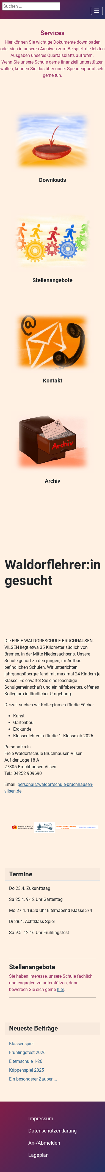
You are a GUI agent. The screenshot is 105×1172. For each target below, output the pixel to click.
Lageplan (38, 1155)
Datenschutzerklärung (52, 1131)
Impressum (40, 1118)
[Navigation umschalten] (97, 11)
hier (60, 989)
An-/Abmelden (44, 1143)
